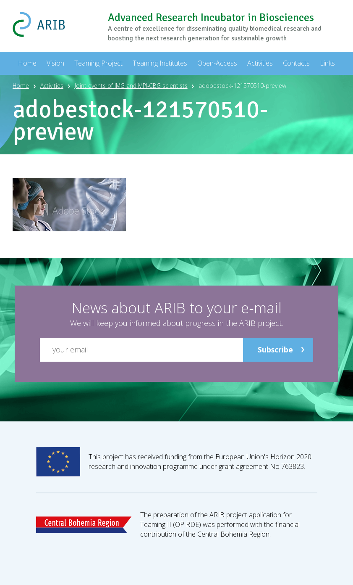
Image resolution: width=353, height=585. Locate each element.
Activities (52, 86)
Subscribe (275, 349)
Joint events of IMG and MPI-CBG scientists (132, 86)
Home (21, 86)
